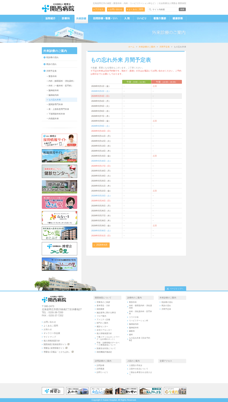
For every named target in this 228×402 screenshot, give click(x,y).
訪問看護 (100, 369)
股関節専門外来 (55, 104)
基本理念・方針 (103, 305)
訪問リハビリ (102, 372)
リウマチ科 (134, 317)
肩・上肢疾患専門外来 (58, 109)
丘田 (155, 86)
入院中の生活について (138, 369)
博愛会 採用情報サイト (54, 348)
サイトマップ (50, 337)
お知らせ (48, 329)
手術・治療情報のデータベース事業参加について (108, 344)
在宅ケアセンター (104, 330)
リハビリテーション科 (138, 320)
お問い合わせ (116, 9)
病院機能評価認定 (104, 352)
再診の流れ (51, 64)
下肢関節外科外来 (56, 114)
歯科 (131, 334)
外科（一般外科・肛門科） (60, 85)
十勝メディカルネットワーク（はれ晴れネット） (108, 338)
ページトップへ (176, 289)
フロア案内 (101, 316)
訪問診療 (100, 365)
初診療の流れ (52, 57)
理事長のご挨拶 (103, 302)
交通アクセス (166, 361)
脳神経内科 (53, 95)
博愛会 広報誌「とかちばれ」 (57, 352)
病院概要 (100, 309)
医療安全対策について (106, 348)
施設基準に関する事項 (106, 312)
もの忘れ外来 (54, 99)
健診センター (102, 326)
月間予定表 (164, 47)
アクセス (99, 9)
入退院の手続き (135, 365)
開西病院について (103, 297)
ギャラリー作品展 (52, 333)
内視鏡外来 (53, 118)
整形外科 (52, 76)
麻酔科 (132, 331)
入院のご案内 (133, 361)
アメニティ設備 (103, 319)
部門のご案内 (102, 323)
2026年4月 (102, 245)
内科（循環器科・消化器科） (61, 81)
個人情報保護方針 (52, 340)
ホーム (131, 47)
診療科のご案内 (134, 297)
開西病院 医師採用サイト (55, 344)
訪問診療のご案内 (103, 361)
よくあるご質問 (136, 9)
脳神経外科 (53, 90)
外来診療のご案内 (147, 47)
